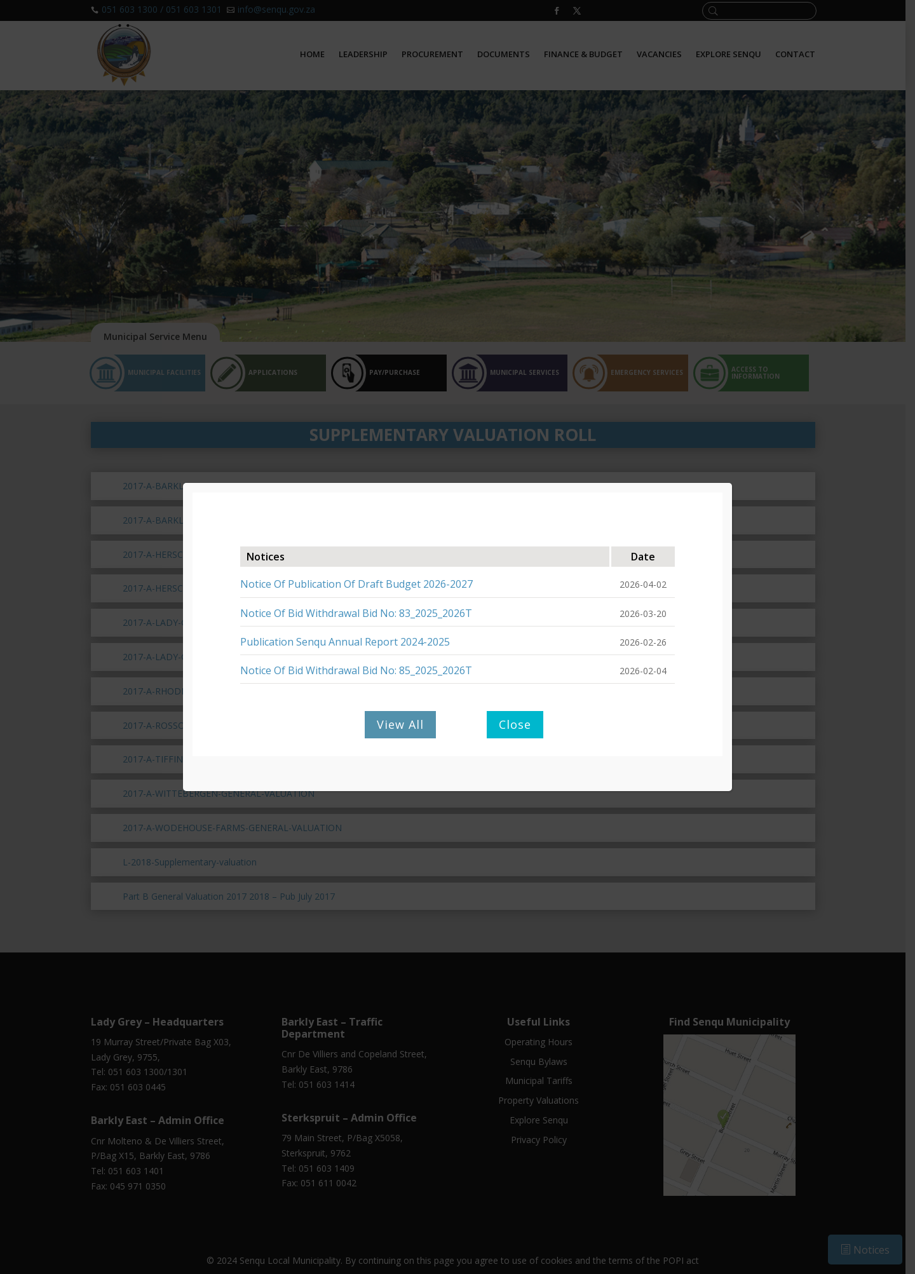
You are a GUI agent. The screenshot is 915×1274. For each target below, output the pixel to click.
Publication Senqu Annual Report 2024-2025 (345, 642)
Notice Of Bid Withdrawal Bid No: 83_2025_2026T (356, 613)
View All (400, 724)
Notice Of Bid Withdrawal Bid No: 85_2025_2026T (356, 670)
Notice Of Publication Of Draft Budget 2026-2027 (356, 584)
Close (515, 724)
